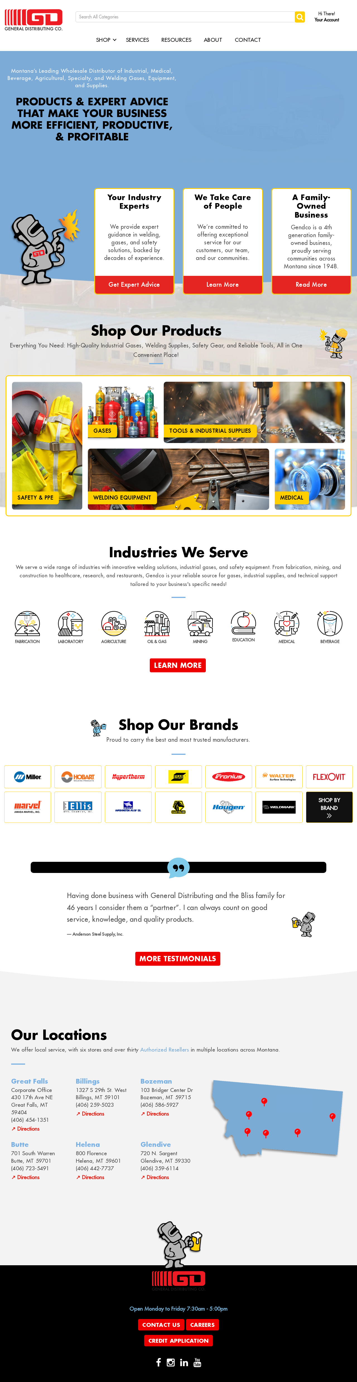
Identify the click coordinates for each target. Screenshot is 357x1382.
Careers (202, 1324)
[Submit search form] (300, 16)
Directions (28, 1128)
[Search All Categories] (186, 16)
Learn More (223, 284)
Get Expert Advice (134, 284)
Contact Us (161, 1324)
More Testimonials (177, 958)
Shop (103, 39)
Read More (311, 284)
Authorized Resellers (164, 1049)
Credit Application (178, 1340)
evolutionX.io (151, 1377)
